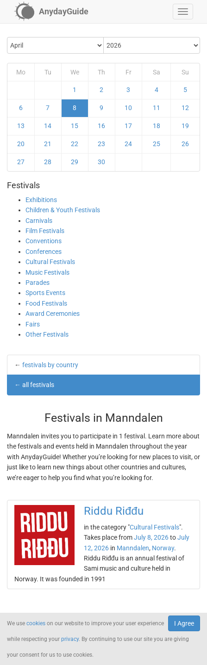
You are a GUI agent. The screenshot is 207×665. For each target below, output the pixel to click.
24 (128, 144)
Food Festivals (46, 303)
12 (185, 107)
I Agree (184, 623)
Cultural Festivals (50, 261)
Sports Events (45, 292)
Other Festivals (47, 334)
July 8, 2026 (151, 537)
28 (47, 162)
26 (185, 144)
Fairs (32, 324)
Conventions (43, 241)
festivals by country (50, 365)
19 (185, 125)
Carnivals (38, 220)
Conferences (43, 251)
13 (21, 125)
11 (156, 107)
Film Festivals (44, 230)
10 (128, 107)
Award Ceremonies (52, 313)
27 (21, 162)
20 (21, 144)
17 (128, 125)
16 (101, 125)
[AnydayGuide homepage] (51, 11)
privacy (70, 639)
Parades (37, 282)
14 (47, 125)
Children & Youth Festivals (62, 210)
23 (101, 144)
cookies (35, 623)
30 (101, 162)
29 (74, 162)
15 (74, 125)
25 (156, 144)
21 (47, 144)
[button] (183, 11)
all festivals (38, 384)
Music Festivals (47, 272)
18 (156, 125)
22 (74, 144)
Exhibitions (41, 199)
